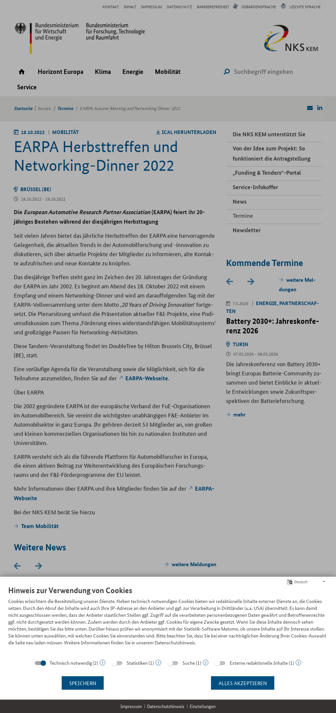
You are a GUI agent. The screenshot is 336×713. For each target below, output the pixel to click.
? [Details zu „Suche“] (205, 662)
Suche (188, 662)
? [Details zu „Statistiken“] (158, 662)
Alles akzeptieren (243, 683)
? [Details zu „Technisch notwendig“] (102, 662)
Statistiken (137, 662)
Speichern (82, 683)
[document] (168, 621)
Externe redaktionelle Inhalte (259, 662)
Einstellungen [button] (203, 706)
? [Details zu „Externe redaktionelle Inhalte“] (298, 662)
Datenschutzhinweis (165, 706)
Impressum (131, 706)
